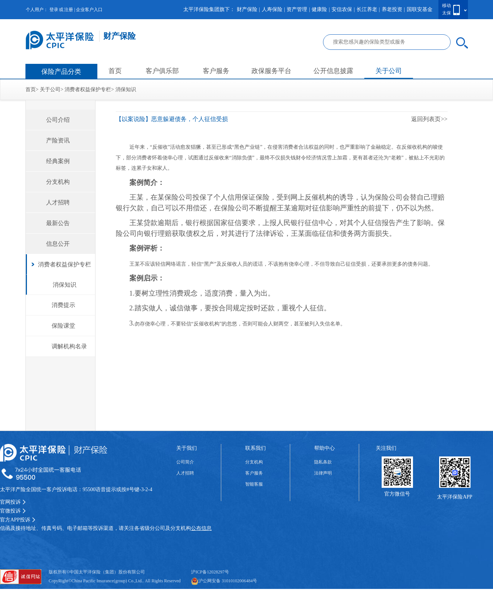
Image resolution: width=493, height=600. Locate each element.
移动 (446, 5)
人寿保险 (272, 9)
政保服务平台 (271, 71)
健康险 (319, 9)
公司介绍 (58, 120)
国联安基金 (420, 9)
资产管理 (297, 9)
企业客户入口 (89, 9)
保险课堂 (63, 326)
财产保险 (247, 9)
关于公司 (388, 71)
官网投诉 (13, 502)
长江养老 (367, 9)
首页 (115, 71)
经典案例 (58, 161)
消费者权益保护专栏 (88, 89)
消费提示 (63, 305)
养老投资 (392, 9)
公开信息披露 (333, 71)
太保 (446, 12)
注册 (68, 9)
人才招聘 (58, 202)
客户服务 (216, 71)
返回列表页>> (429, 119)
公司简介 (185, 462)
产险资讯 (58, 140)
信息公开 (58, 244)
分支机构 (58, 182)
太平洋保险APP (454, 497)
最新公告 (58, 223)
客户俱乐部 (162, 71)
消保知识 (125, 89)
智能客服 (254, 484)
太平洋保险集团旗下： (209, 9)
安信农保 (341, 9)
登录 (53, 9)
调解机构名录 (69, 346)
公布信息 (201, 528)
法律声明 (323, 473)
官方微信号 (397, 494)
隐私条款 (323, 462)
